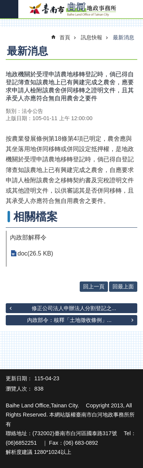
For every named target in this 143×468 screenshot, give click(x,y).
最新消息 (123, 37)
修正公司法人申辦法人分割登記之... (74, 308)
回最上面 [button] (123, 286)
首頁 (64, 37)
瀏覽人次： (19, 389)
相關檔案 (35, 217)
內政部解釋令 (28, 237)
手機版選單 (9, 9)
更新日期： (19, 378)
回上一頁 (93, 286)
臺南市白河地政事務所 (71, 9)
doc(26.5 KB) (35, 253)
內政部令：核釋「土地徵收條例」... (69, 320)
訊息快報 (91, 37)
